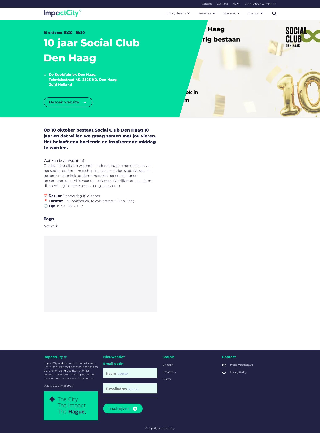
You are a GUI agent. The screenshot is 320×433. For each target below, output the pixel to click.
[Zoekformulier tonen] (274, 13)
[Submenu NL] (238, 3)
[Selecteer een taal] (274, 3)
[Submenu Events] (261, 13)
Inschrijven (118, 408)
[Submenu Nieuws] (238, 13)
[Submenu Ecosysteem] (188, 13)
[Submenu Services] (213, 13)
